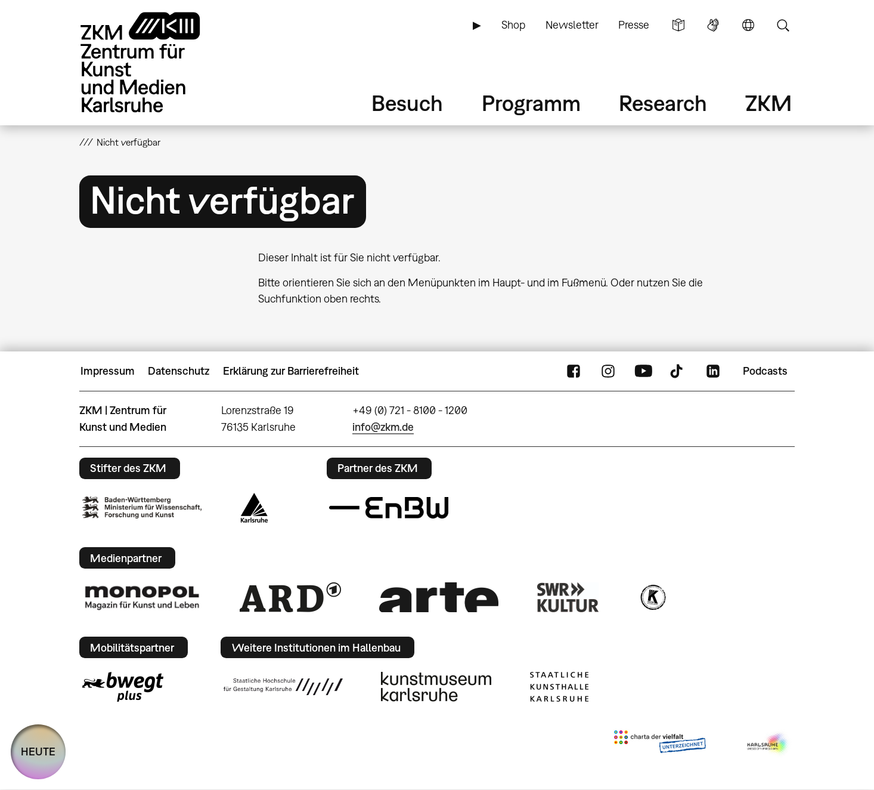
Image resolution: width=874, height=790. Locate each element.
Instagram (608, 371)
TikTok (678, 371)
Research (663, 103)
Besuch (407, 103)
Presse (633, 24)
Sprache (748, 25)
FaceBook (573, 371)
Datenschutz (178, 371)
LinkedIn (713, 371)
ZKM (768, 103)
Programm (531, 103)
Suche (783, 25)
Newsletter (572, 24)
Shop (513, 24)
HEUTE (38, 751)
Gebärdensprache (713, 25)
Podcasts (765, 371)
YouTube (643, 371)
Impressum (107, 371)
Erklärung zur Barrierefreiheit (291, 371)
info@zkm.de (383, 427)
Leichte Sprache (678, 25)
